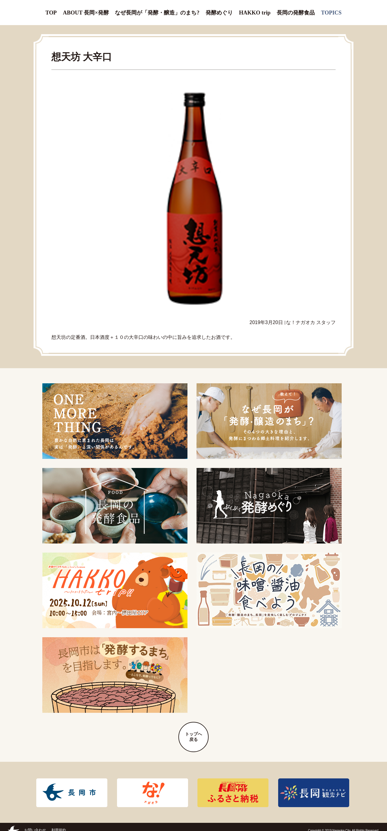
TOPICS (330, 8)
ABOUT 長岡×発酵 (88, 8)
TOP (52, 8)
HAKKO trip (253, 8)
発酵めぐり (216, 8)
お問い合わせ (35, 823)
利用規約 (58, 823)
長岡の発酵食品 (294, 8)
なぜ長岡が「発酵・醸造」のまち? (156, 8)
